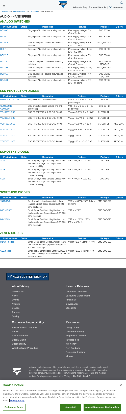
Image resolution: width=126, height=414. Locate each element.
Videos (69, 356)
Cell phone (34, 12)
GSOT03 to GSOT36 (9, 99)
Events (15, 299)
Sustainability (19, 344)
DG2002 (4, 30)
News (15, 295)
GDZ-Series (5, 251)
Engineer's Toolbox (76, 335)
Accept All (70, 407)
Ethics (15, 331)
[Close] (120, 385)
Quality (15, 316)
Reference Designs (75, 352)
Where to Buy (80, 7)
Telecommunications (20, 12)
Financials (71, 299)
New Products (73, 348)
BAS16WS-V (6, 210)
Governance (72, 304)
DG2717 (4, 55)
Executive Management (78, 295)
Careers (16, 312)
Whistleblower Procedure (25, 348)
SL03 (2, 169)
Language (116, 7)
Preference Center (14, 407)
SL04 (2, 179)
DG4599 (4, 80)
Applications (6, 12)
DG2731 (4, 61)
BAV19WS (5, 219)
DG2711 (4, 49)
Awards (16, 304)
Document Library (75, 331)
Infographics (72, 340)
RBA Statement (20, 335)
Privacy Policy (17, 400)
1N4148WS (5, 201)
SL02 (2, 160)
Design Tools (72, 327)
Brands (15, 308)
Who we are (18, 291)
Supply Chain (19, 340)
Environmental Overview (24, 327)
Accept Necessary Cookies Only (102, 407)
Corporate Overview (76, 291)
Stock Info (71, 308)
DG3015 (4, 74)
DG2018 (4, 43)
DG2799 (4, 67)
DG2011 (4, 36)
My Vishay (71, 344)
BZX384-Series (7, 242)
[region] (63, 397)
